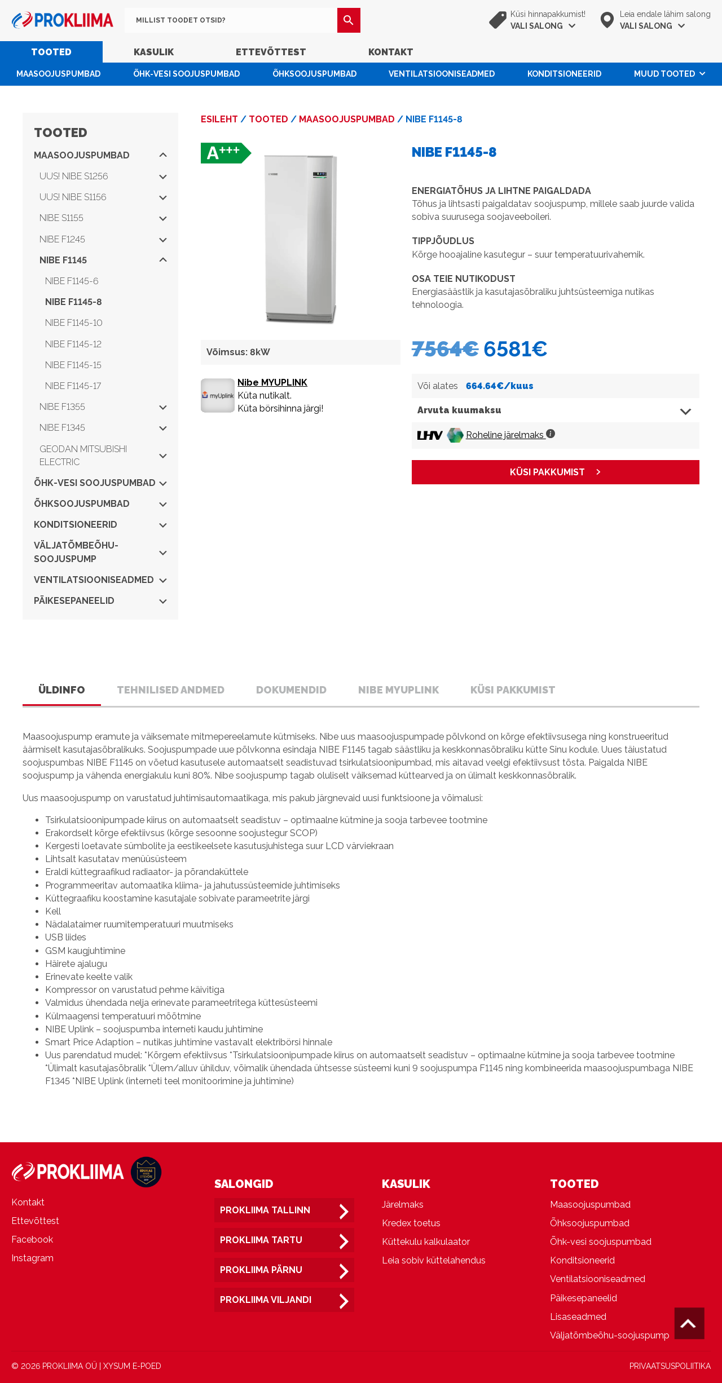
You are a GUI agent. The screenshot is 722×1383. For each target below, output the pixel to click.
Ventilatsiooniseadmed (442, 73)
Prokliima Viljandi (265, 1299)
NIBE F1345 (103, 427)
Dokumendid (291, 690)
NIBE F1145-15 (73, 365)
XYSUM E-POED (132, 1366)
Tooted (51, 52)
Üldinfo (61, 690)
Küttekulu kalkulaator (426, 1241)
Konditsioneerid (564, 73)
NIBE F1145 (103, 260)
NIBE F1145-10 (74, 322)
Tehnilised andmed (170, 690)
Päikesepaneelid (100, 600)
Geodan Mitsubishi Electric (103, 455)
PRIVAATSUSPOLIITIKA (670, 1366)
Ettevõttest (271, 52)
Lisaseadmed (578, 1316)
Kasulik (154, 52)
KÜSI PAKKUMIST (547, 472)
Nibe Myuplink (398, 690)
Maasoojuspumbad (58, 73)
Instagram (32, 1258)
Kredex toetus (411, 1223)
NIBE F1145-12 (73, 344)
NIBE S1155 (103, 217)
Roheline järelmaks (510, 435)
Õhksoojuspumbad (314, 73)
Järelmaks (403, 1204)
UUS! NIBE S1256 (103, 176)
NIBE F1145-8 (73, 302)
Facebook (32, 1239)
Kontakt (390, 52)
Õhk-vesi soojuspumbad (186, 73)
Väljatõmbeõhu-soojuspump (100, 552)
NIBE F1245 (103, 239)
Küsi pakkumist (513, 690)
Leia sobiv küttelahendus (434, 1260)
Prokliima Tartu (261, 1240)
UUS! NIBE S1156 (103, 197)
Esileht (219, 119)
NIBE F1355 (103, 406)
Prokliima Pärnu (261, 1270)
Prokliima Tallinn (265, 1210)
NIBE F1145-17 (73, 386)
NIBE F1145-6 (72, 281)
